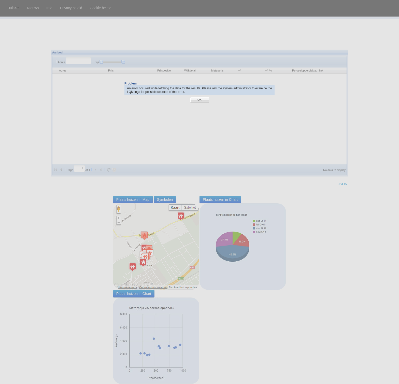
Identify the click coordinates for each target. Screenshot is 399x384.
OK (199, 99)
